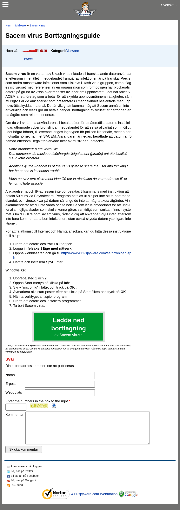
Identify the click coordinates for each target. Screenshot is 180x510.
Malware (20, 25)
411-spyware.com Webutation (94, 500)
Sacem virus (37, 25)
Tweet (28, 59)
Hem (8, 25)
